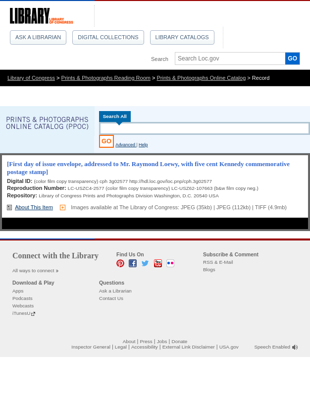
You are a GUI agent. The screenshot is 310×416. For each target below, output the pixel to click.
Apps (18, 291)
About (129, 341)
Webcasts (23, 305)
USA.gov (229, 347)
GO (292, 58)
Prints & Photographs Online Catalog (201, 78)
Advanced (125, 144)
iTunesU (21, 313)
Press (146, 341)
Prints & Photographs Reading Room (106, 78)
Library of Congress (31, 78)
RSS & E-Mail (218, 262)
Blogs (209, 269)
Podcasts (22, 298)
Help (143, 144)
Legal (121, 347)
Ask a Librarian (38, 37)
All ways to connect (33, 270)
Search (159, 59)
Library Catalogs (182, 37)
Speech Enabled (272, 347)
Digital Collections (108, 37)
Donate (180, 341)
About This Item (34, 207)
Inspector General (90, 347)
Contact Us (111, 298)
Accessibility (144, 347)
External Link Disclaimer (188, 347)
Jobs (162, 341)
